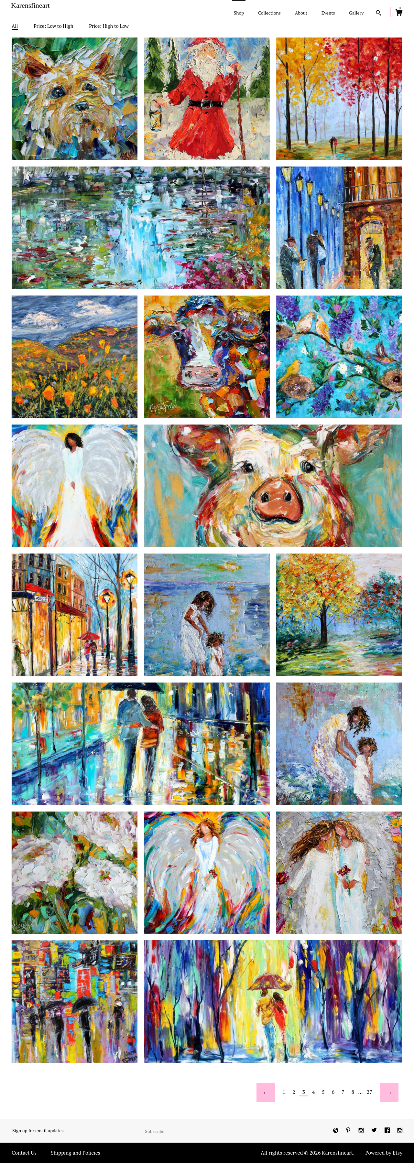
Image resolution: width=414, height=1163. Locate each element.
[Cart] (398, 13)
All (15, 26)
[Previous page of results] (265, 1092)
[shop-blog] (336, 1130)
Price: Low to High (53, 26)
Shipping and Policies (75, 1152)
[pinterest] (349, 1130)
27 (369, 1091)
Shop (239, 13)
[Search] (378, 13)
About (301, 13)
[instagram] (362, 1130)
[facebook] (388, 1130)
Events (328, 13)
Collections (269, 13)
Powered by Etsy (383, 1152)
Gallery (356, 13)
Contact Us (24, 1152)
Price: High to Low (109, 26)
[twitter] (374, 1130)
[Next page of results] (389, 1092)
